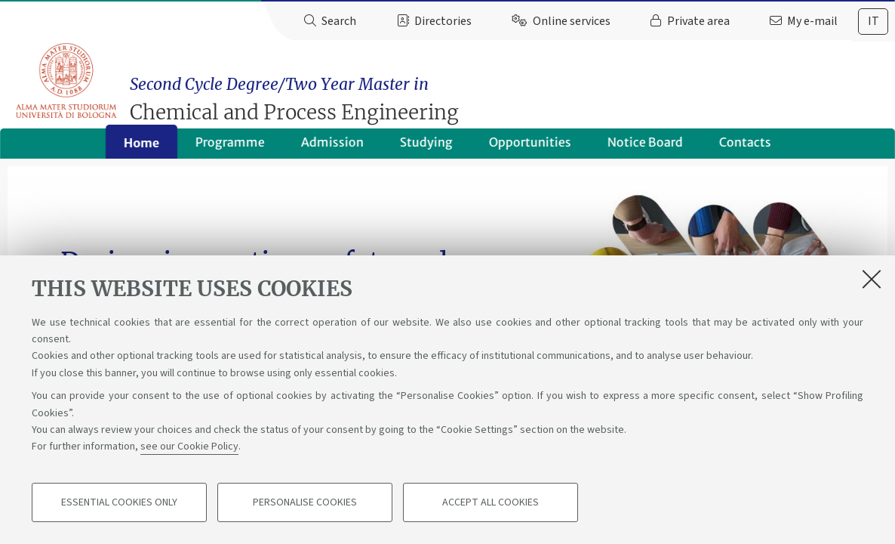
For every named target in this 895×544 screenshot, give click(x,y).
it (873, 21)
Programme (230, 147)
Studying (426, 147)
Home (141, 148)
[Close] (872, 279)
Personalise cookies (305, 503)
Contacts (745, 147)
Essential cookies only (119, 503)
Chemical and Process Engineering (515, 92)
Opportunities (530, 147)
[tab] (873, 21)
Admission (332, 147)
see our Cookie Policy (189, 447)
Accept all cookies (490, 503)
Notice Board (645, 147)
